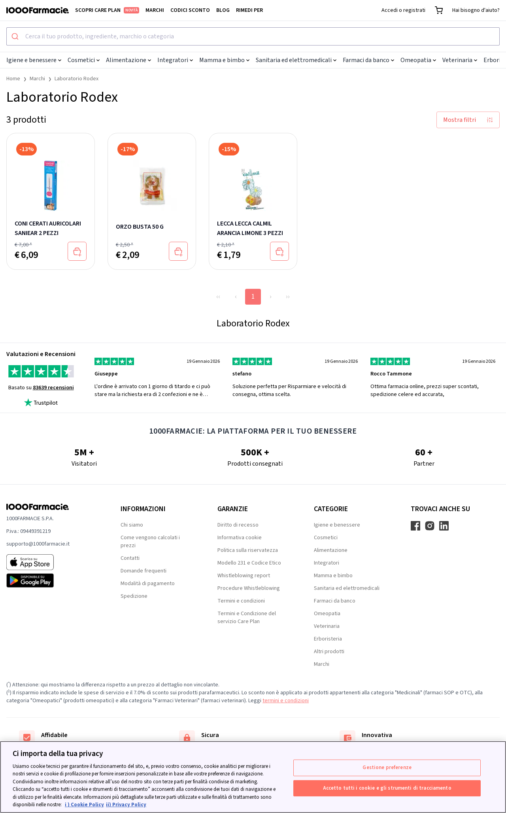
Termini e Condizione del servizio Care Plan (246, 617)
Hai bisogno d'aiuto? (476, 10)
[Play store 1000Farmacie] (50, 580)
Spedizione (134, 596)
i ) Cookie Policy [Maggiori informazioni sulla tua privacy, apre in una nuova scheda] (84, 804)
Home (13, 79)
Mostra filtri (468, 120)
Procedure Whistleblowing (248, 588)
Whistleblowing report (243, 576)
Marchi (154, 10)
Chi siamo (132, 525)
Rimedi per (249, 10)
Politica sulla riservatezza (247, 550)
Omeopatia (418, 60)
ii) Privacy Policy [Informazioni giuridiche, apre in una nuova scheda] (126, 804)
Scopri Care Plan (107, 10)
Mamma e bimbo (224, 60)
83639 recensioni (53, 388)
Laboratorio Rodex (76, 79)
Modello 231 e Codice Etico (249, 563)
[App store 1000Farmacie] (50, 562)
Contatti (130, 558)
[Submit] (16, 36)
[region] (253, 777)
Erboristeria (328, 639)
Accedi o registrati (403, 10)
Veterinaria (459, 60)
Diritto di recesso (238, 525)
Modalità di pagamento (148, 583)
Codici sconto (190, 10)
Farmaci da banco (368, 60)
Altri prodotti (329, 652)
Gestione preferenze (387, 767)
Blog (223, 10)
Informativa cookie (239, 538)
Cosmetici (84, 60)
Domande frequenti (143, 571)
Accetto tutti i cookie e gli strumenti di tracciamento (387, 787)
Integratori (175, 60)
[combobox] (253, 36)
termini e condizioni (285, 701)
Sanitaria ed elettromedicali (296, 60)
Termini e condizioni (241, 601)
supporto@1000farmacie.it (38, 544)
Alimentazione (128, 60)
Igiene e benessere (33, 60)
